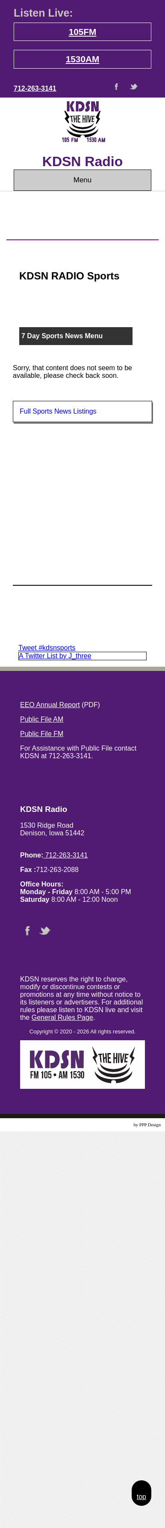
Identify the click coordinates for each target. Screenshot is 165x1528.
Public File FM (41, 733)
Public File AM (41, 719)
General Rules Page (62, 1017)
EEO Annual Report (50, 704)
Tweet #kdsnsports (46, 647)
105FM (83, 32)
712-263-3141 (35, 88)
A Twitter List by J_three (55, 655)
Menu (83, 180)
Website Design (118, 1124)
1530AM (83, 59)
